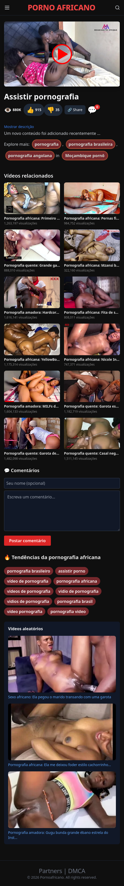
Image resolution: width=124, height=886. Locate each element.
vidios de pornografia (28, 601)
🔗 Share (75, 109)
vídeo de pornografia (27, 581)
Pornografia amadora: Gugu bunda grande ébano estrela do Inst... (58, 835)
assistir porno (71, 571)
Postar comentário (27, 540)
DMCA (76, 871)
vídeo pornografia (24, 611)
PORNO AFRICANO (61, 7)
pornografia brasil (75, 601)
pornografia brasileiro (28, 571)
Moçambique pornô (85, 155)
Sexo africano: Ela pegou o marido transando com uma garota (59, 696)
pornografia (47, 144)
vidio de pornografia (78, 591)
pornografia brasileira (91, 144)
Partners (51, 871)
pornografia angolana (30, 155)
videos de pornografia (28, 591)
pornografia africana (76, 581)
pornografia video (68, 611)
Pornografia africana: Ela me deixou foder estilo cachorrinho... (59, 764)
